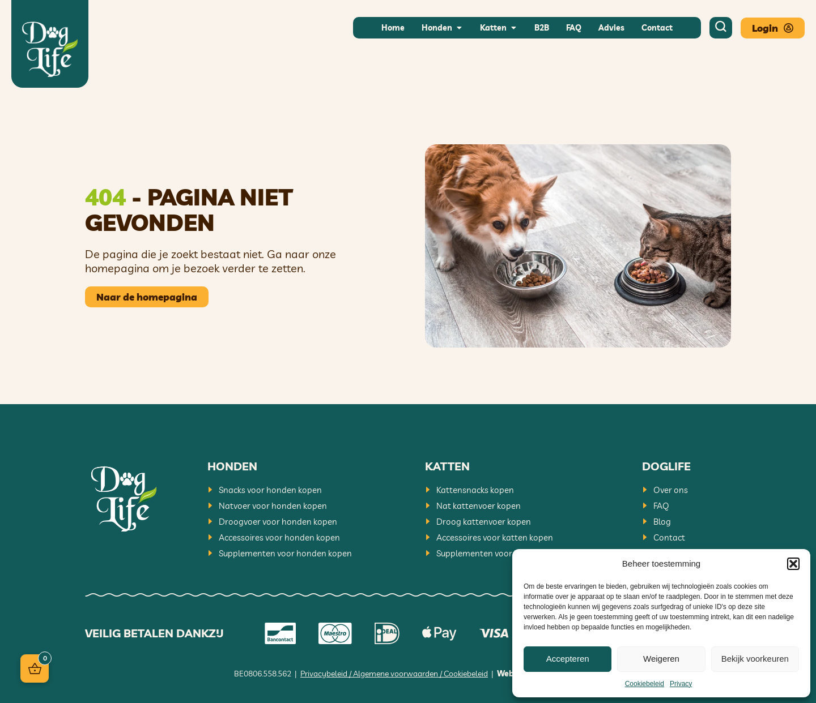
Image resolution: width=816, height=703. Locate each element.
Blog (662, 521)
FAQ (661, 505)
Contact (669, 537)
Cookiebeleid (644, 684)
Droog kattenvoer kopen (483, 521)
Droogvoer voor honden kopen (278, 521)
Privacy (681, 684)
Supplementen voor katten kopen (500, 553)
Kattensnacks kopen (475, 490)
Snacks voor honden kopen (270, 490)
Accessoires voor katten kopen (494, 537)
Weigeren (661, 658)
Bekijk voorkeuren (755, 658)
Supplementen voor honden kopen (285, 553)
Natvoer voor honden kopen (273, 505)
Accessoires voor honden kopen (279, 537)
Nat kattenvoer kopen (478, 505)
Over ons (670, 490)
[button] (793, 563)
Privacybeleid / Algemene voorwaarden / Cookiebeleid (394, 673)
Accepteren (567, 658)
